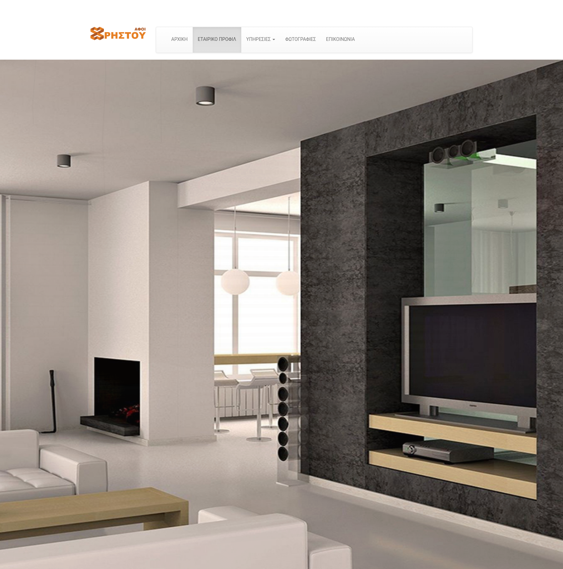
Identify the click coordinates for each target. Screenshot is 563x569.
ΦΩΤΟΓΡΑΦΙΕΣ (300, 39)
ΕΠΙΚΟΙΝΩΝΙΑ (340, 39)
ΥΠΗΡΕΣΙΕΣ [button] (260, 39)
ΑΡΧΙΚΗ (179, 39)
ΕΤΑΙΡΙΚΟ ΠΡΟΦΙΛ (217, 39)
